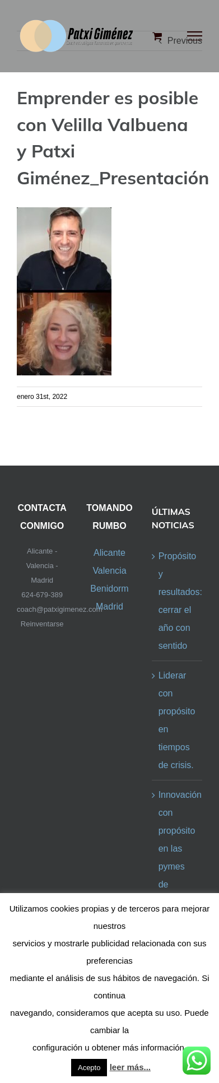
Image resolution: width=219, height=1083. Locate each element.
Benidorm (109, 588)
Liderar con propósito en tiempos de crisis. (177, 720)
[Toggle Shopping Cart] (157, 36)
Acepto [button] (89, 1067)
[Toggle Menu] (195, 35)
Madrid (109, 606)
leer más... (130, 1067)
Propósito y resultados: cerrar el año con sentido (178, 600)
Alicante (109, 552)
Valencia (109, 570)
